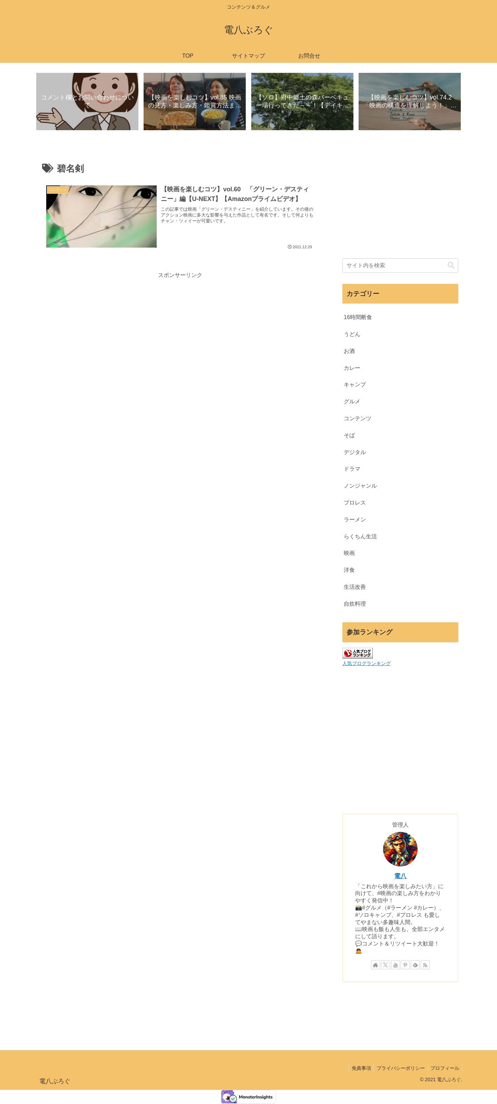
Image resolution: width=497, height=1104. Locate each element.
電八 (400, 876)
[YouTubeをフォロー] (395, 965)
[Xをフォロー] (385, 965)
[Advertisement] (180, 329)
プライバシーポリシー (398, 1068)
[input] (400, 266)
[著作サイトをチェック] (375, 965)
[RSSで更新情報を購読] (425, 965)
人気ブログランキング (366, 663)
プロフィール (444, 1068)
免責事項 (357, 1068)
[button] (451, 266)
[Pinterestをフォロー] (405, 965)
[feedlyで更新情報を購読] (415, 965)
